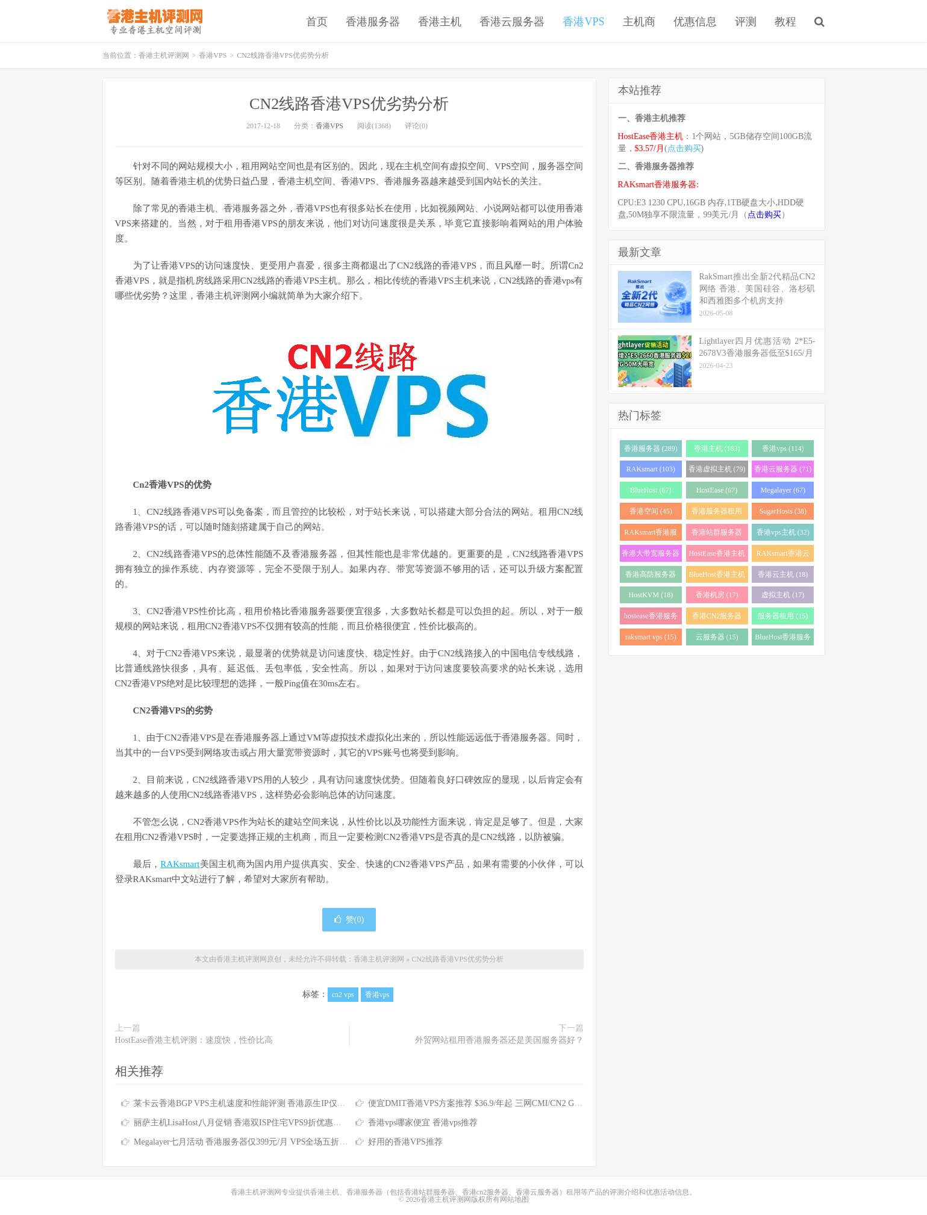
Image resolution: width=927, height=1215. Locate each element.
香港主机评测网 (152, 21)
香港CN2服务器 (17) (717, 618)
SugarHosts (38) (783, 511)
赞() (349, 919)
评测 (746, 22)
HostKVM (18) (651, 595)
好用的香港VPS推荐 (405, 1141)
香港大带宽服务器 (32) (650, 555)
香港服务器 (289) (651, 448)
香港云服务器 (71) (782, 469)
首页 (317, 22)
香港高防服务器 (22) (650, 576)
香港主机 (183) (717, 448)
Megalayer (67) (783, 490)
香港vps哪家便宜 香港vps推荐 (423, 1122)
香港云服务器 (512, 22)
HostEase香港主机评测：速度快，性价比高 (194, 1040)
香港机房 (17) (717, 595)
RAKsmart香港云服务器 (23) (783, 555)
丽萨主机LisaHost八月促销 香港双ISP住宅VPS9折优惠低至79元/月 (256, 1122)
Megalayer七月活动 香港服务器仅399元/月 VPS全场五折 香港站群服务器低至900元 (286, 1141)
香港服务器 (373, 22)
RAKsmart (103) (650, 469)
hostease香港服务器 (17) (651, 618)
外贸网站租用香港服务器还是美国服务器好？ (499, 1040)
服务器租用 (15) (783, 616)
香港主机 (439, 22)
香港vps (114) (783, 448)
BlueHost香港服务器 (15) (783, 639)
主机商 (639, 22)
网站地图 (514, 1199)
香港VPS (583, 22)
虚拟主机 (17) (782, 595)
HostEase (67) (716, 490)
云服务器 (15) (717, 637)
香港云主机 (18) (783, 574)
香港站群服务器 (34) (716, 534)
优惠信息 (695, 22)
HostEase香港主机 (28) (716, 555)
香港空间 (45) (650, 511)
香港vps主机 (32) (783, 532)
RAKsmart (179, 864)
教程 (785, 22)
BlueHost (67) (650, 490)
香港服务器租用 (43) (716, 513)
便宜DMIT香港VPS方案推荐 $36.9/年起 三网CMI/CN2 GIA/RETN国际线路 (504, 1103)
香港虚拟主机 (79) (717, 469)
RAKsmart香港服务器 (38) (650, 534)
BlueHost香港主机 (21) (716, 576)
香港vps (377, 994)
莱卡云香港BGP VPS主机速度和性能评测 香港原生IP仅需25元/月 (253, 1103)
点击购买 (684, 148)
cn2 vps (343, 994)
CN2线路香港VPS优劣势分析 (349, 104)
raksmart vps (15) (650, 637)
